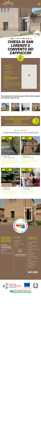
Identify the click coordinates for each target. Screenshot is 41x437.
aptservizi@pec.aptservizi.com (7, 253)
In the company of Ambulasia (27, 192)
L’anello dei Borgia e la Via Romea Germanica (9, 192)
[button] (39, 4)
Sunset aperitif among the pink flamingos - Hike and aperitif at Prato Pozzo (10, 162)
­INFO (7, 138)
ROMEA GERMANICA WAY (10, 185)
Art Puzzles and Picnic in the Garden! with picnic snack (30, 161)
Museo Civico (30, 153)
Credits (16, 242)
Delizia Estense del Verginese (30, 184)
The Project (18, 240)
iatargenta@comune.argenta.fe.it (13, 83)
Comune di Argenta (10, 153)
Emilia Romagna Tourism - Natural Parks (32, 258)
